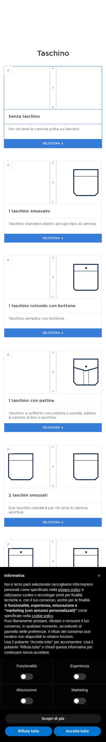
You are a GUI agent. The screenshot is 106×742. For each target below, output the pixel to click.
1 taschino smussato (12, 163)
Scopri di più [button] (53, 718)
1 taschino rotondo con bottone (12, 257)
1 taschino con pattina (12, 352)
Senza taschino (12, 68)
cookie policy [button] (42, 616)
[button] (99, 575)
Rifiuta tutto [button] (28, 731)
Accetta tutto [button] (77, 731)
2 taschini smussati (12, 447)
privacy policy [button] (69, 590)
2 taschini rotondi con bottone (12, 541)
